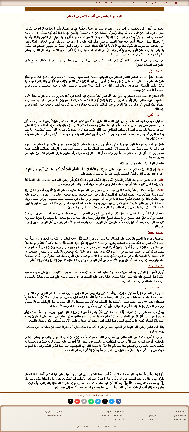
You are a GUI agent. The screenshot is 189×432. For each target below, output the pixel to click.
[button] (118, 401)
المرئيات (108, 3)
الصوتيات (143, 3)
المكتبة (120, 3)
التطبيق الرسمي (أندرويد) (176, 419)
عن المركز (166, 3)
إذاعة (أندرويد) (180, 415)
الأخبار (154, 3)
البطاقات (96, 3)
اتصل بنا (84, 3)
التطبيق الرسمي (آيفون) (147, 419)
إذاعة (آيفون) (150, 415)
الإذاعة (131, 3)
